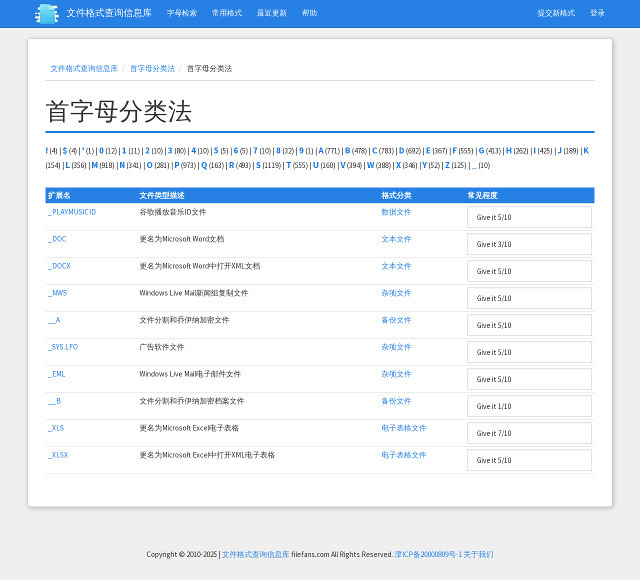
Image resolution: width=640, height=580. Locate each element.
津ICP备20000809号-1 (428, 554)
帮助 (309, 13)
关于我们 (479, 554)
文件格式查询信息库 (109, 12)
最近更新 (272, 13)
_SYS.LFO (63, 347)
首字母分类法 (152, 68)
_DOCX (59, 265)
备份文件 (397, 319)
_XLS (56, 427)
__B (54, 401)
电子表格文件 (404, 427)
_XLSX (58, 455)
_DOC (57, 239)
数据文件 (397, 211)
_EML (57, 373)
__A (54, 319)
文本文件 (397, 239)
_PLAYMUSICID (72, 211)
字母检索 (182, 13)
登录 (597, 13)
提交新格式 (556, 13)
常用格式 (227, 13)
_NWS (57, 293)
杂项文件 (397, 293)
